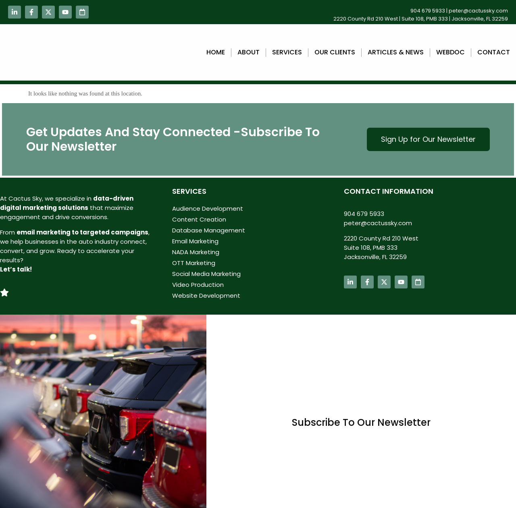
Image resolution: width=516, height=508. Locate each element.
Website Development (206, 295)
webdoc (450, 52)
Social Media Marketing (206, 274)
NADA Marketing (195, 252)
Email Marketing (195, 241)
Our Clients (334, 52)
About (248, 52)
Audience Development (207, 208)
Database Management (208, 230)
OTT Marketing (193, 263)
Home (215, 52)
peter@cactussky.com (478, 11)
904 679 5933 (427, 11)
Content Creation (199, 219)
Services (287, 52)
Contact (493, 52)
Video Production (198, 284)
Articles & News (396, 52)
